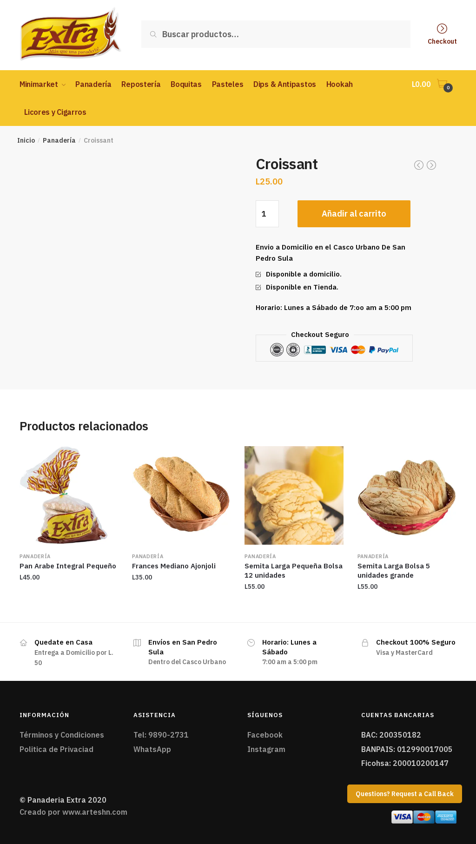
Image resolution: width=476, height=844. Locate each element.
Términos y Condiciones (62, 734)
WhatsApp (152, 749)
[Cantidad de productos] (267, 213)
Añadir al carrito (354, 213)
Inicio (26, 140)
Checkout (442, 41)
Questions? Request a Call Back (405, 794)
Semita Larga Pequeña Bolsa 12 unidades (294, 570)
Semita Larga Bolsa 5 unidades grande (393, 570)
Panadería (59, 140)
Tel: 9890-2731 (161, 734)
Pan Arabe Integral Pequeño (68, 565)
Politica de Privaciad (56, 749)
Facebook (265, 734)
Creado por (73, 812)
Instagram (266, 749)
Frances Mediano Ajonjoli (174, 565)
